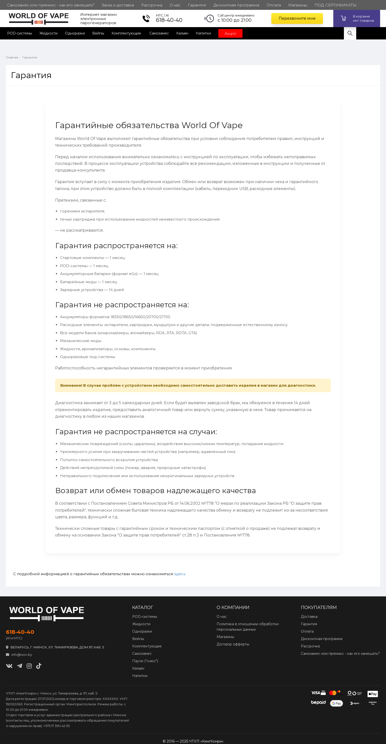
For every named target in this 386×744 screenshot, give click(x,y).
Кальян (182, 33)
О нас (222, 616)
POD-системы (19, 33)
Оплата (307, 631)
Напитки (203, 33)
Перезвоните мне (297, 18)
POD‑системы (144, 616)
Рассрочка (310, 646)
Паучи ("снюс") (145, 661)
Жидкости (48, 33)
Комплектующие (127, 33)
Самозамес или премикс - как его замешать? (340, 653)
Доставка (309, 616)
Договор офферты (233, 644)
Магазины (225, 637)
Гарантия (309, 624)
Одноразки (75, 33)
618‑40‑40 (20, 632)
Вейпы (98, 33)
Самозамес (159, 33)
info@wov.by (19, 655)
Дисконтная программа (321, 639)
